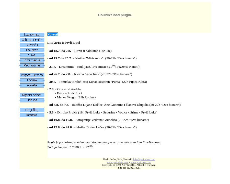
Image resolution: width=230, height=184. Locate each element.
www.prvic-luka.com (117, 162)
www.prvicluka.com (141, 162)
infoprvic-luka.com (144, 159)
